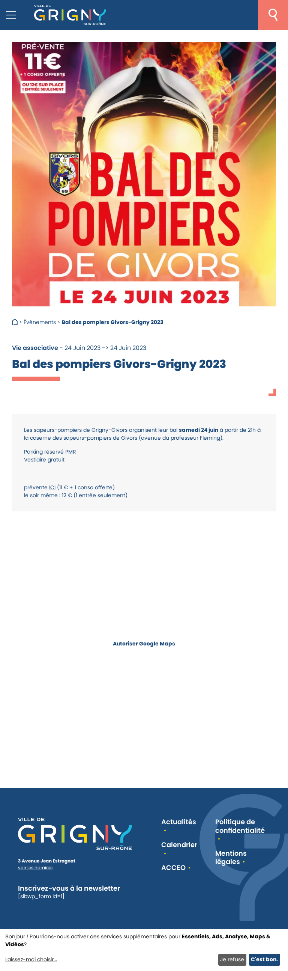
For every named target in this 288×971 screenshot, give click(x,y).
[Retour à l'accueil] (70, 15)
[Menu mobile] (11, 15)
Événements (40, 322)
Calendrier (179, 845)
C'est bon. (264, 959)
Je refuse (232, 959)
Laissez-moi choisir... (31, 959)
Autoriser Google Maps (144, 643)
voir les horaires (35, 867)
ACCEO (173, 868)
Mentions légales (231, 857)
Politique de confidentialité (240, 826)
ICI (52, 487)
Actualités (178, 822)
